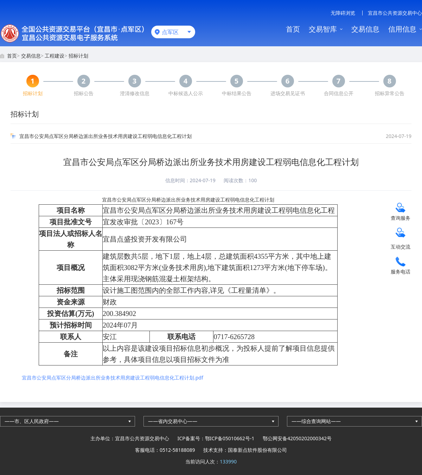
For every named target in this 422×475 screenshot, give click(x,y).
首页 (293, 29)
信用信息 (402, 29)
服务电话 (400, 271)
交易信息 (365, 29)
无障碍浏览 (343, 12)
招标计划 (78, 55)
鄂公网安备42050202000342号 (297, 438)
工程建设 (54, 55)
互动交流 (400, 246)
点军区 (170, 32)
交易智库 (323, 29)
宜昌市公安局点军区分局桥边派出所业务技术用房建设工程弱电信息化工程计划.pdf (112, 377)
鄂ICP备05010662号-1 (230, 438)
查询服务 (400, 217)
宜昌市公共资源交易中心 (395, 12)
